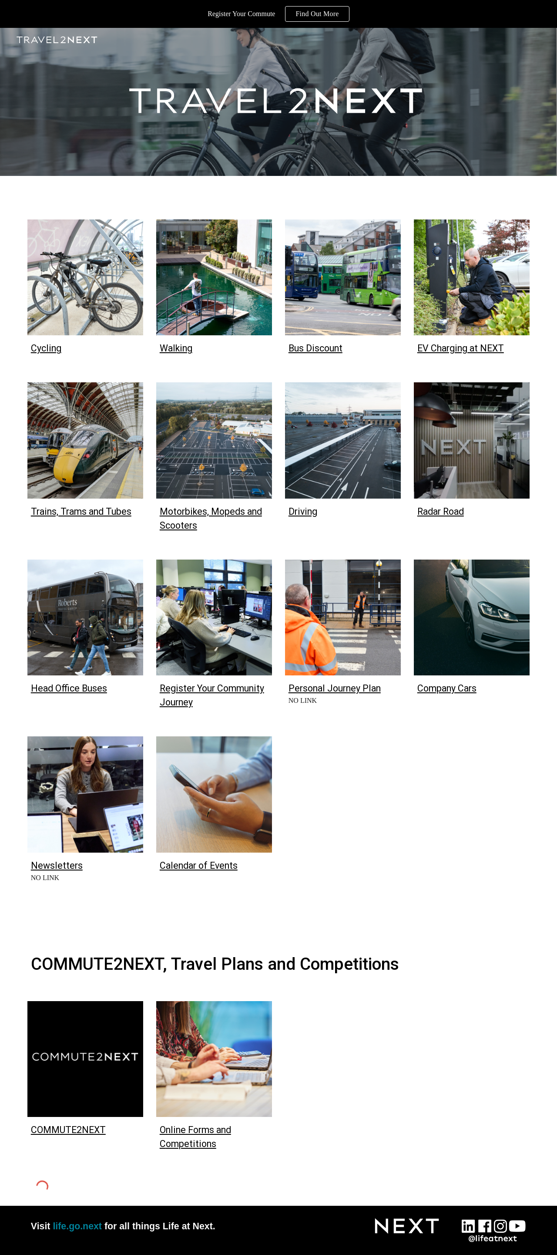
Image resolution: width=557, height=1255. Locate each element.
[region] (278, 14)
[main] (85, 348)
